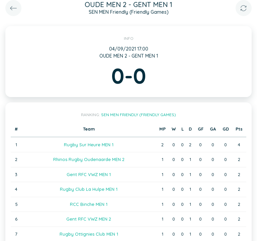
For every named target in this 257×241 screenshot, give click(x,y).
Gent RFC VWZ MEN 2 (88, 219)
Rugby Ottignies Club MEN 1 (89, 234)
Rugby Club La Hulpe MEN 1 (88, 189)
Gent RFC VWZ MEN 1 (89, 174)
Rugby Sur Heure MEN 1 (88, 144)
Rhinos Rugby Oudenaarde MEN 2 (88, 159)
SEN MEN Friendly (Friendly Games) (138, 114)
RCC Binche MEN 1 (88, 204)
